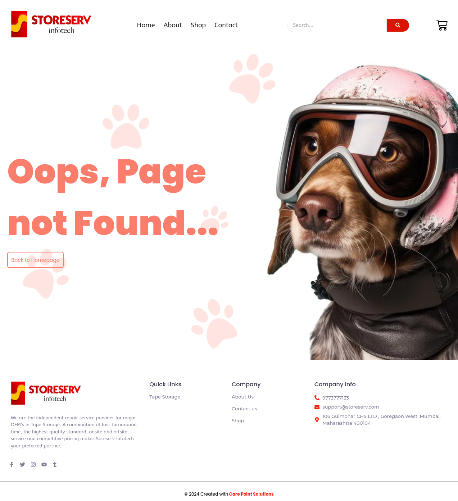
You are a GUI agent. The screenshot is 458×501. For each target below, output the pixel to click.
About (173, 25)
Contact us (244, 408)
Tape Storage (164, 397)
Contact (226, 25)
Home (146, 25)
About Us (243, 397)
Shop (198, 25)
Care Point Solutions (251, 494)
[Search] (336, 25)
